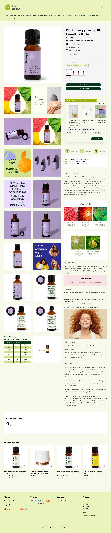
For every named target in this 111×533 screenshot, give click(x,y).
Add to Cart (83, 84)
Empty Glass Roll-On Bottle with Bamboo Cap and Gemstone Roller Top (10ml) (73, 123)
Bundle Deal (13, 15)
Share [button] (68, 93)
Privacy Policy (49, 530)
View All (101, 103)
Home (6, 15)
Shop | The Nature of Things (47, 15)
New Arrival (21, 15)
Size (70, 69)
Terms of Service (41, 530)
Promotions (69, 58)
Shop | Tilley (61, 15)
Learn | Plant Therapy (94, 15)
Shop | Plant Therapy (31, 15)
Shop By (83, 15)
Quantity (68, 77)
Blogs (6, 18)
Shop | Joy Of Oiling (72, 15)
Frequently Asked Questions (64, 500)
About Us (13, 18)
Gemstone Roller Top (87, 121)
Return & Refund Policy (60, 530)
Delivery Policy (70, 530)
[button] (98, 7)
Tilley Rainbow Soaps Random (101, 121)
